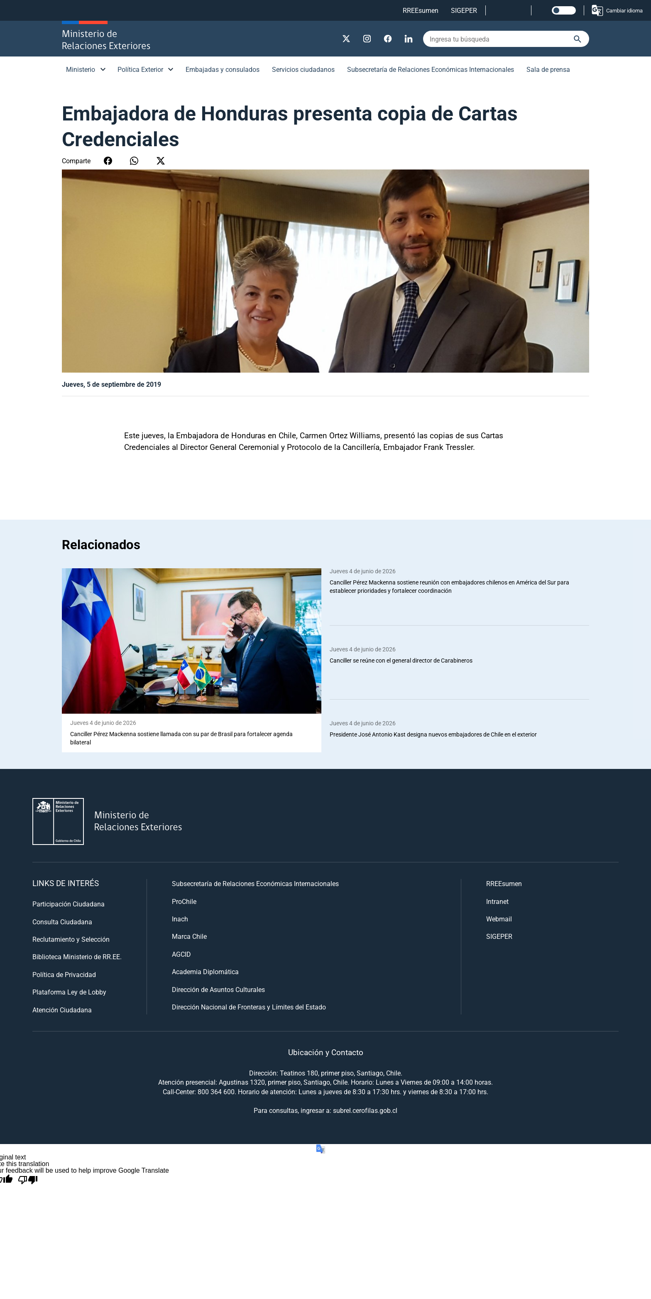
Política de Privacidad (64, 974)
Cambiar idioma (617, 10)
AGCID (181, 954)
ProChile (184, 901)
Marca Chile (189, 936)
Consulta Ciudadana (62, 921)
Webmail (499, 918)
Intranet (497, 901)
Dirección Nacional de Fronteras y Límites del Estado (249, 1006)
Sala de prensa (548, 69)
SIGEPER (464, 10)
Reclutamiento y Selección (71, 939)
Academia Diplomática (205, 971)
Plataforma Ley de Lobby (69, 992)
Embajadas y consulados (222, 69)
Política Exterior (140, 69)
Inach (180, 918)
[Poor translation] (27, 1180)
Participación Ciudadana (68, 904)
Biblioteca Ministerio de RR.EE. (77, 957)
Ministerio (80, 69)
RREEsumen (420, 10)
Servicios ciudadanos (303, 69)
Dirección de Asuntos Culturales (218, 989)
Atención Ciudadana (62, 1009)
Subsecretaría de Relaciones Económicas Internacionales (430, 69)
